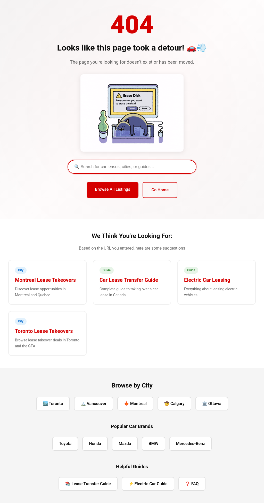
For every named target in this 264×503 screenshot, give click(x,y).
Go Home (160, 189)
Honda (95, 443)
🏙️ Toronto (53, 403)
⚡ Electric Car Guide (148, 483)
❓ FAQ (192, 483)
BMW (153, 443)
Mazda (125, 443)
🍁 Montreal (135, 403)
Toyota (65, 443)
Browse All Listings (112, 189)
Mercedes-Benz (190, 443)
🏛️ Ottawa (211, 403)
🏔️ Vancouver (93, 403)
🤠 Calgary (174, 403)
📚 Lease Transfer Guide (88, 483)
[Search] (132, 167)
